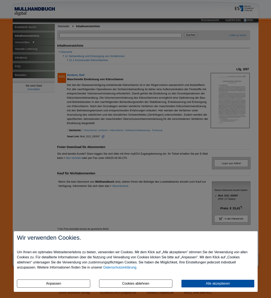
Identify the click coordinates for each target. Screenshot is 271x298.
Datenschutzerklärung (119, 267)
